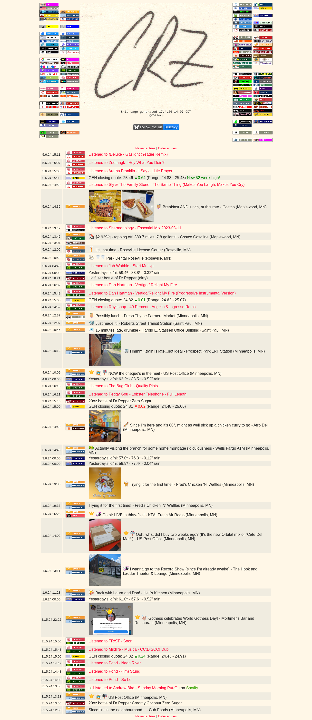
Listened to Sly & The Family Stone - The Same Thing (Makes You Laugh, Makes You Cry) (166, 185)
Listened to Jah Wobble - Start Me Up (121, 266)
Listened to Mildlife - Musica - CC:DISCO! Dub (128, 649)
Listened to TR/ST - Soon (110, 641)
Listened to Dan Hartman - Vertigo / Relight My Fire (132, 285)
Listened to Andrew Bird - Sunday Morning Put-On (136, 688)
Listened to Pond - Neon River (114, 663)
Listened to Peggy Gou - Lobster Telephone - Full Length (137, 394)
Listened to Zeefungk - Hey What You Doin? (126, 163)
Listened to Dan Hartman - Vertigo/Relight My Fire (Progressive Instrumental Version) (162, 293)
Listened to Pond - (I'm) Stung (114, 671)
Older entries (167, 148)
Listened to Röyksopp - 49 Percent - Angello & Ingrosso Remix (142, 307)
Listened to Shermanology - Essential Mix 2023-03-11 (134, 228)
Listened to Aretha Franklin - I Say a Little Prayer (130, 171)
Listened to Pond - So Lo (109, 680)
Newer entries (145, 148)
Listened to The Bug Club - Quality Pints (123, 386)
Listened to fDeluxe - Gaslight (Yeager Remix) (128, 154)
